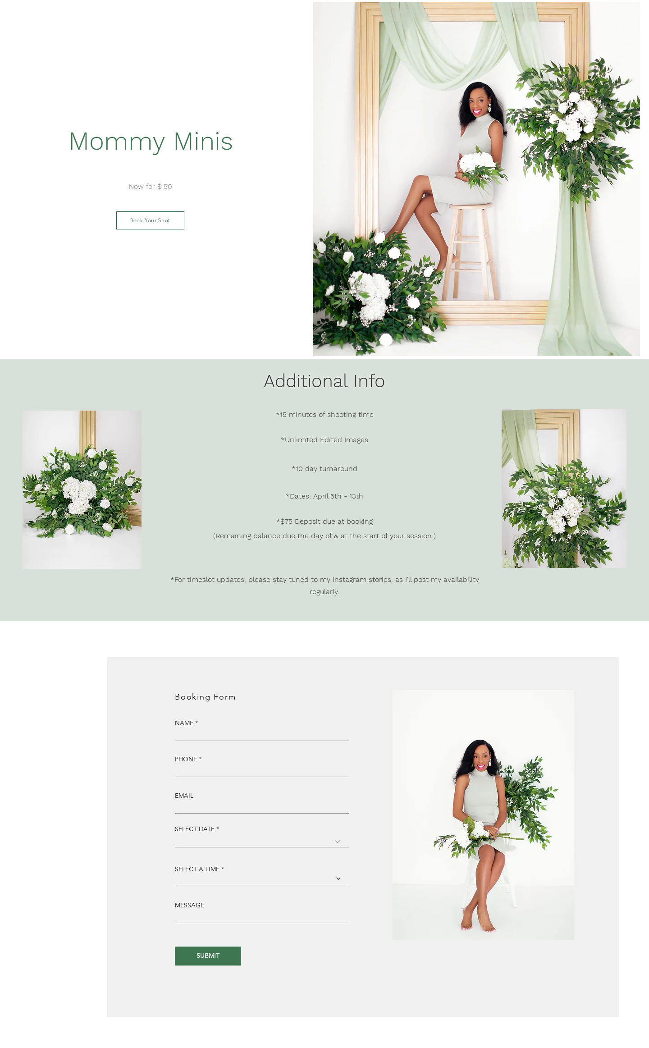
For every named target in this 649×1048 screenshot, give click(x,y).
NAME (184, 723)
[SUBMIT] (208, 956)
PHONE (186, 759)
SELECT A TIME (197, 869)
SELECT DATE (195, 829)
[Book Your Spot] (150, 220)
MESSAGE (189, 905)
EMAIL (184, 795)
